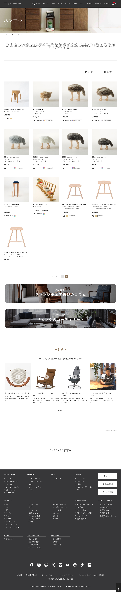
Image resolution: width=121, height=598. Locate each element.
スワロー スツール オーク (11, 111)
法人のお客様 (33, 538)
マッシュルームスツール (11, 206)
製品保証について (105, 509)
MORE (60, 410)
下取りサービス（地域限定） (85, 512)
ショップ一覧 (57, 478)
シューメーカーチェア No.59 (12, 254)
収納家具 (8, 518)
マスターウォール (34, 478)
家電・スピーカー (34, 512)
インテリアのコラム (12, 480)
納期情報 (55, 541)
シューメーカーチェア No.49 (100, 206)
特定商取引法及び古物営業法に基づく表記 (60, 578)
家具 (7, 503)
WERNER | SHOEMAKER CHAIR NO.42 (74, 204)
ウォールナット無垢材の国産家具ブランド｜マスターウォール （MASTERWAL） (60, 586)
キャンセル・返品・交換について (84, 487)
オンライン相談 (81, 509)
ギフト (31, 521)
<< (53, 276)
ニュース (8, 478)
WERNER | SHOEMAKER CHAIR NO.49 (104, 204)
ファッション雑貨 (34, 515)
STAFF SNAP (10, 492)
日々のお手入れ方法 (106, 503)
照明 (30, 506)
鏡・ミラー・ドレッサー (13, 527)
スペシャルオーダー (82, 515)
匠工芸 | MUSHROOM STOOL (13, 204)
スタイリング (10, 483)
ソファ (8, 506)
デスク (8, 515)
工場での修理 (104, 506)
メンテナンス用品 (34, 518)
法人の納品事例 (34, 541)
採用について (10, 538)
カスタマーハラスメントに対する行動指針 (91, 574)
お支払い (79, 483)
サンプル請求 (81, 506)
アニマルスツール (38, 111)
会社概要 (19, 574)
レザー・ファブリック (36, 486)
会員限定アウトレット (59, 503)
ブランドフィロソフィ (36, 480)
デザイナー (32, 489)
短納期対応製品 (81, 518)
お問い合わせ (57, 544)
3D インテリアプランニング (85, 503)
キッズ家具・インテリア (60, 506)
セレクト (55, 515)
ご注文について (81, 478)
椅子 (7, 509)
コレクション (57, 512)
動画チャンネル (10, 489)
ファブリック (33, 509)
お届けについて (81, 480)
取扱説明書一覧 (104, 512)
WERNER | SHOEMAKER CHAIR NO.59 (16, 252)
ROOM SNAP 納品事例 (12, 486)
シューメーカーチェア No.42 (71, 206)
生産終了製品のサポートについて (108, 516)
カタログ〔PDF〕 (34, 544)
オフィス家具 (57, 509)
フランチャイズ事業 (35, 547)
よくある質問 (57, 538)
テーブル (8, 512)
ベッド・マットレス (12, 524)
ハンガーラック (10, 521)
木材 (30, 483)
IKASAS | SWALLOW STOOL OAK (14, 109)
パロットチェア (37, 206)
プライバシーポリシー (47, 574)
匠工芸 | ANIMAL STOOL (40, 109)
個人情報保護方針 (31, 574)
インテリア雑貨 (34, 503)
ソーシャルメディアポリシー (66, 574)
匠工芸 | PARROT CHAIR (40, 204)
